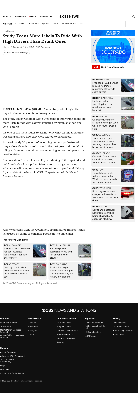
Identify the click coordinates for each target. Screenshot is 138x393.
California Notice (121, 327)
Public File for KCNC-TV (96, 323)
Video (55, 23)
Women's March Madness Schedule (12, 336)
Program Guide (64, 327)
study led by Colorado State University (32, 119)
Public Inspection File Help (95, 327)
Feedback (4, 369)
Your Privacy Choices (123, 331)
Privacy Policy (119, 323)
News (22, 23)
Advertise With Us (65, 334)
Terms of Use (119, 334)
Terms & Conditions (66, 338)
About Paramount (8, 352)
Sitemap (60, 342)
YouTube (32, 323)
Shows (43, 16)
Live (33, 16)
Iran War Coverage (8, 323)
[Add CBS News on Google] (16, 52)
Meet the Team (64, 323)
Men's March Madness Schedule (10, 331)
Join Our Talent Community (7, 360)
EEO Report (90, 336)
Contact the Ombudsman (12, 373)
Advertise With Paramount (12, 356)
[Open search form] (133, 16)
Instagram (33, 331)
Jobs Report (5, 327)
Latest (7, 16)
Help (2, 365)
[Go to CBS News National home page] (69, 16)
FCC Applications (93, 332)
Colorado (7, 23)
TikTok (31, 334)
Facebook (33, 327)
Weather (34, 23)
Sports (45, 23)
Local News (20, 16)
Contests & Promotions (67, 331)
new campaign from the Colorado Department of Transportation (45, 229)
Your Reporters (69, 23)
